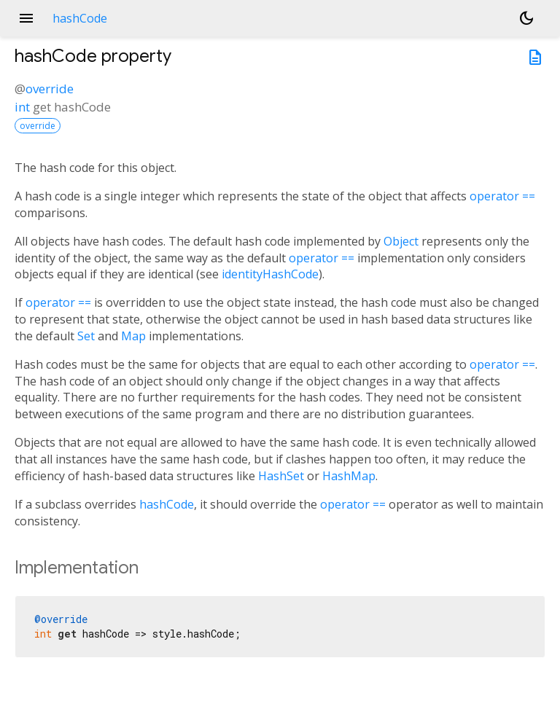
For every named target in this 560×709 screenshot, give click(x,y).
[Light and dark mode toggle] (526, 18)
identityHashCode (270, 274)
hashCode (166, 504)
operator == (502, 196)
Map (133, 336)
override (50, 88)
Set (86, 336)
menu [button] (26, 18)
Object (401, 241)
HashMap (349, 476)
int (22, 106)
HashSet (281, 476)
